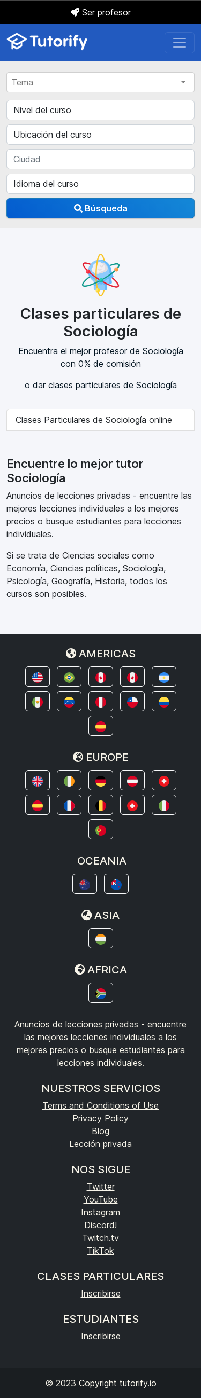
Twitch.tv (100, 1237)
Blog (100, 1131)
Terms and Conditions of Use (100, 1105)
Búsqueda (101, 208)
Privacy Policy (100, 1118)
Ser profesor (101, 12)
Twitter (101, 1186)
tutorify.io (138, 1383)
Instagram (100, 1212)
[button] (37, 676)
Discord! (100, 1225)
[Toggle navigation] (180, 42)
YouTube (101, 1199)
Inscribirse (101, 1293)
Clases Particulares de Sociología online (94, 419)
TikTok (100, 1250)
